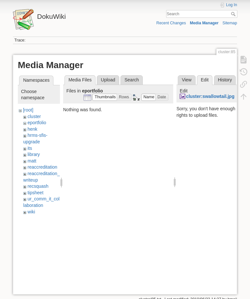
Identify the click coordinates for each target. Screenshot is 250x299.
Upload (108, 79)
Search (234, 14)
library (34, 154)
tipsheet (35, 192)
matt (32, 160)
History (225, 79)
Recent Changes (171, 23)
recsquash (38, 186)
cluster (34, 116)
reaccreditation (42, 167)
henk (32, 129)
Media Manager (204, 23)
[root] (28, 110)
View (186, 79)
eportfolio (37, 122)
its (30, 148)
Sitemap (229, 23)
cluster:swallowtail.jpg (210, 96)
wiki (31, 211)
